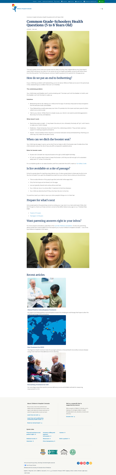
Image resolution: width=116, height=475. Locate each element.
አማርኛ (48, 470)
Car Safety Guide (81, 163)
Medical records (31, 438)
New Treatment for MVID (35, 347)
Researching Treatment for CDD (38, 384)
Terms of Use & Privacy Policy (30, 462)
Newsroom (46, 438)
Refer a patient (63, 438)
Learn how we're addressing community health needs (35, 419)
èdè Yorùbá (27, 473)
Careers (39, 1)
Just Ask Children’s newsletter (63, 225)
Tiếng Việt (30, 470)
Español (34, 1)
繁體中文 (39, 470)
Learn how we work (32, 415)
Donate (101, 1)
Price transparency (48, 441)
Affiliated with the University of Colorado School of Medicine (37, 467)
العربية (51, 470)
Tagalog (67, 470)
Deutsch (55, 470)
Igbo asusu (84, 470)
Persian (80, 470)
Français (60, 470)
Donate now (69, 416)
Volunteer (29, 441)
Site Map (40, 462)
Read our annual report (33, 423)
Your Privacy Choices (31, 465)
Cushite (75, 470)
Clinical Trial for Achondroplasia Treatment (41, 310)
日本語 (71, 470)
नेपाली (64, 470)
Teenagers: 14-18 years (36, 216)
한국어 (35, 470)
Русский (44, 470)
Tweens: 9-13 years (35, 213)
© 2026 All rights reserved (49, 462)
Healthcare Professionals (48, 1)
